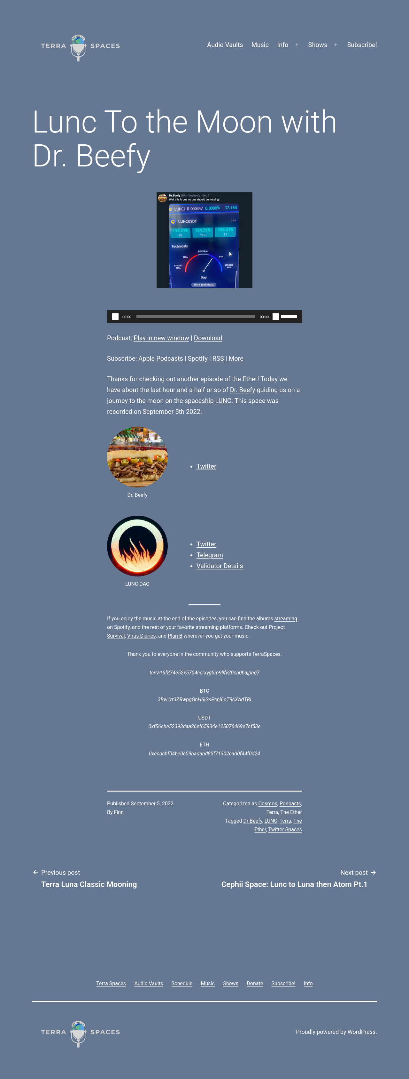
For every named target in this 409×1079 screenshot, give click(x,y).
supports (241, 654)
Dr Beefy (252, 821)
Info (283, 45)
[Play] (115, 316)
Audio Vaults (225, 45)
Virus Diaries (141, 636)
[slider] (195, 316)
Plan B (175, 636)
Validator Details (220, 566)
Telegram (210, 555)
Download (208, 338)
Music (260, 45)
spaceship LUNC (208, 401)
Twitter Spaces (285, 829)
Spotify (198, 358)
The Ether (291, 812)
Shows (318, 45)
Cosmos (268, 804)
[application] (204, 316)
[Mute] (276, 316)
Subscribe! (362, 45)
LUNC (271, 821)
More (236, 358)
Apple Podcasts (160, 358)
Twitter (206, 466)
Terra (272, 812)
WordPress (361, 1031)
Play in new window (161, 338)
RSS (218, 358)
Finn (119, 812)
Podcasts (290, 804)
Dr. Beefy (242, 390)
